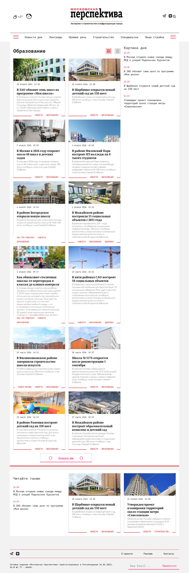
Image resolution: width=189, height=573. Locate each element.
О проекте (127, 553)
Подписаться (169, 565)
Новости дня (33, 37)
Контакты (169, 553)
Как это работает (25, 237)
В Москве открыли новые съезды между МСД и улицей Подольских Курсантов (148, 58)
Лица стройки (154, 37)
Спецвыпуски (129, 37)
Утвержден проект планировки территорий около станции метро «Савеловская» (144, 103)
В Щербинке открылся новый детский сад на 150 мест (149, 87)
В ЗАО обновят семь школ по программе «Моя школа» (149, 73)
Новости (39, 115)
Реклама (148, 553)
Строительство (103, 37)
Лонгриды (55, 37)
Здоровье (109, 241)
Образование (52, 115)
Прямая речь (77, 37)
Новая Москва (24, 387)
